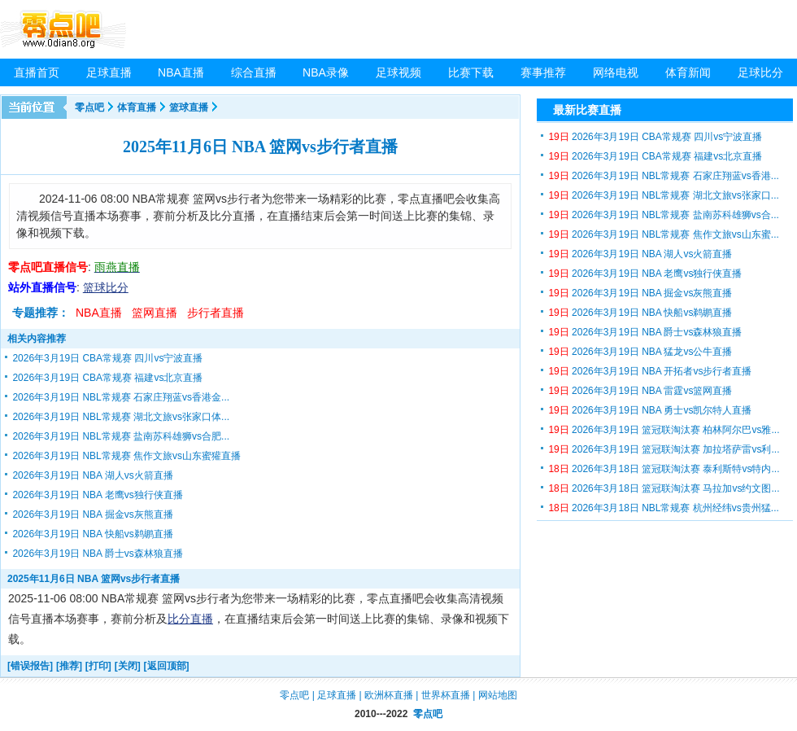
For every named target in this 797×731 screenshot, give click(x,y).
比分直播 (190, 618)
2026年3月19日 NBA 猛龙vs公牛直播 (640, 351)
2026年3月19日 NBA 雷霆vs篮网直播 (640, 390)
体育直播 (136, 107)
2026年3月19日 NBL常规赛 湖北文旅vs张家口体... (120, 416)
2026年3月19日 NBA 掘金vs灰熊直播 (92, 514)
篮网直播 (154, 312)
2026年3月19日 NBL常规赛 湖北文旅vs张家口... (663, 195)
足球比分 (760, 72)
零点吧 (89, 107)
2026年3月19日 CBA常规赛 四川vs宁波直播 (107, 358)
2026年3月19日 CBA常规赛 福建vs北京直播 (107, 377)
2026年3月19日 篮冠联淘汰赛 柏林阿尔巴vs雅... (663, 430)
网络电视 (615, 72)
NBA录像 (326, 72)
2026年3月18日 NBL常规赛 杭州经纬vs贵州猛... (663, 508)
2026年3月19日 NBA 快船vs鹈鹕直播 (92, 534)
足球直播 (109, 72)
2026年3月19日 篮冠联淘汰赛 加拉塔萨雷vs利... (663, 449)
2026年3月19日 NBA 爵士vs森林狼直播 (97, 553)
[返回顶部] (166, 666)
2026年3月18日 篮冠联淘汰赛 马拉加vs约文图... (663, 488)
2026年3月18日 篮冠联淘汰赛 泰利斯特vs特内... (663, 469)
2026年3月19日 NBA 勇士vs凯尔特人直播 (649, 410)
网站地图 (497, 695)
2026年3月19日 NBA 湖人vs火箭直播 (92, 475)
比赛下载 (471, 72)
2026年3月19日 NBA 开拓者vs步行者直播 (649, 371)
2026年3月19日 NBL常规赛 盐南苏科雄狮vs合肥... (120, 436)
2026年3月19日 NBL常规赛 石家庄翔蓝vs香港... (663, 176)
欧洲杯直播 (388, 695)
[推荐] (69, 666)
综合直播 (254, 72)
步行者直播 (215, 312)
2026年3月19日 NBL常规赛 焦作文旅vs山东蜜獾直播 (126, 456)
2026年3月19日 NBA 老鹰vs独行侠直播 (97, 495)
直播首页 (36, 72)
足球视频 (398, 72)
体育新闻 (688, 72)
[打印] (98, 666)
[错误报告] (30, 666)
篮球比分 (105, 287)
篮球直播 (188, 107)
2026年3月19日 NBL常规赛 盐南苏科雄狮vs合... (663, 215)
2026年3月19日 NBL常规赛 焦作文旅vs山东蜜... (663, 234)
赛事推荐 (543, 72)
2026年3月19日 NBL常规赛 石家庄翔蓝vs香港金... (120, 397)
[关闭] (128, 666)
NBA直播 (181, 72)
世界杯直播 (445, 695)
